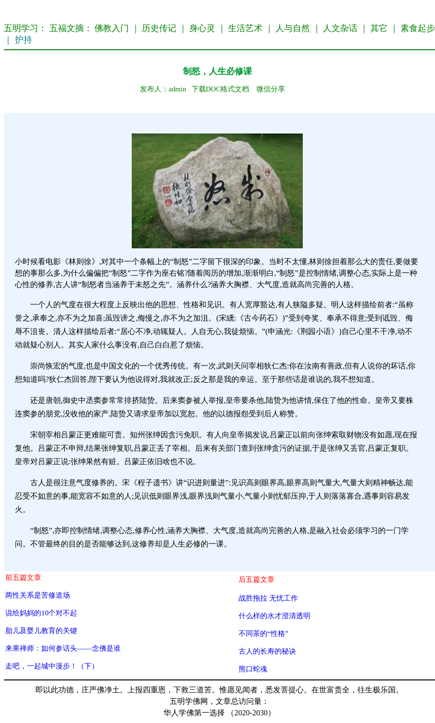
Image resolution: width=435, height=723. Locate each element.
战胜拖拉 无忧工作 (268, 598)
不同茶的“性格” (263, 633)
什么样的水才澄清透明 (274, 616)
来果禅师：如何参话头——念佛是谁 (63, 648)
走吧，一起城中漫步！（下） (52, 666)
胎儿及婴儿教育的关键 (41, 630)
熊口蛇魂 (253, 669)
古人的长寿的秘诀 (267, 651)
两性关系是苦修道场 (37, 595)
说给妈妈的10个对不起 (41, 613)
